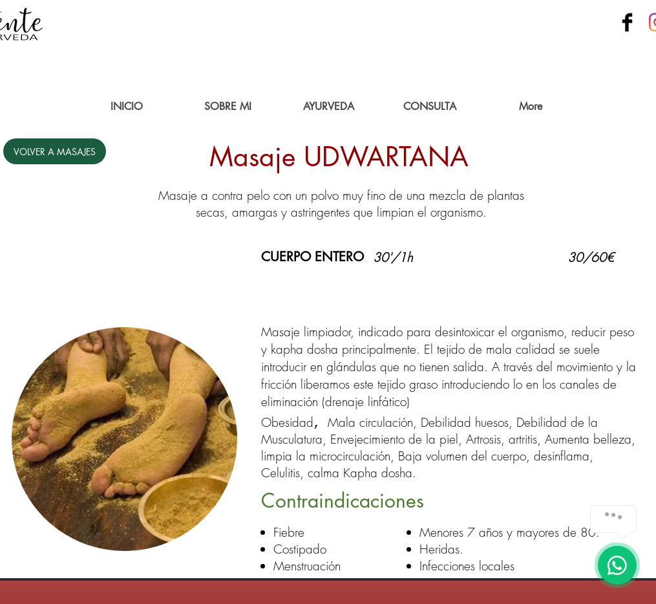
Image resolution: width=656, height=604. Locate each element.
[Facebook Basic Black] (627, 22)
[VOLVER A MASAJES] (54, 151)
